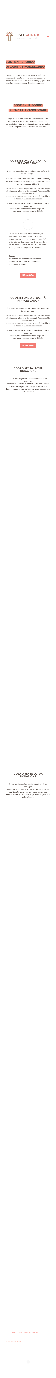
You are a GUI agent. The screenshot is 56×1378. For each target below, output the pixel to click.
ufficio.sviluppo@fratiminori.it (25, 1332)
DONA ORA (28, 275)
